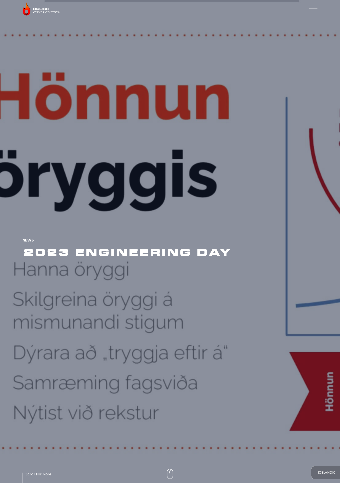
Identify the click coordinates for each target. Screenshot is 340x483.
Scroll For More (38, 474)
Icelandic (327, 472)
